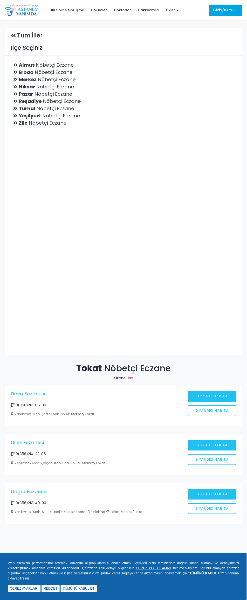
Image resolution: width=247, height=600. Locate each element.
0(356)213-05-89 (28, 404)
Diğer (172, 10)
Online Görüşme (67, 10)
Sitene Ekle (123, 377)
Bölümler (99, 10)
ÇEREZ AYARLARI (24, 588)
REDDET (51, 588)
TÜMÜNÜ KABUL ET (79, 588)
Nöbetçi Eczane (46, 65)
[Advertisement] (123, 469)
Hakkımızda (148, 10)
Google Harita (212, 396)
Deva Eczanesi (28, 393)
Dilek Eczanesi (27, 520)
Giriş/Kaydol (225, 10)
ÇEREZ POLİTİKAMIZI (153, 568)
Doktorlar (122, 10)
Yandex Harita (212, 410)
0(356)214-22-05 (28, 531)
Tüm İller (29, 35)
